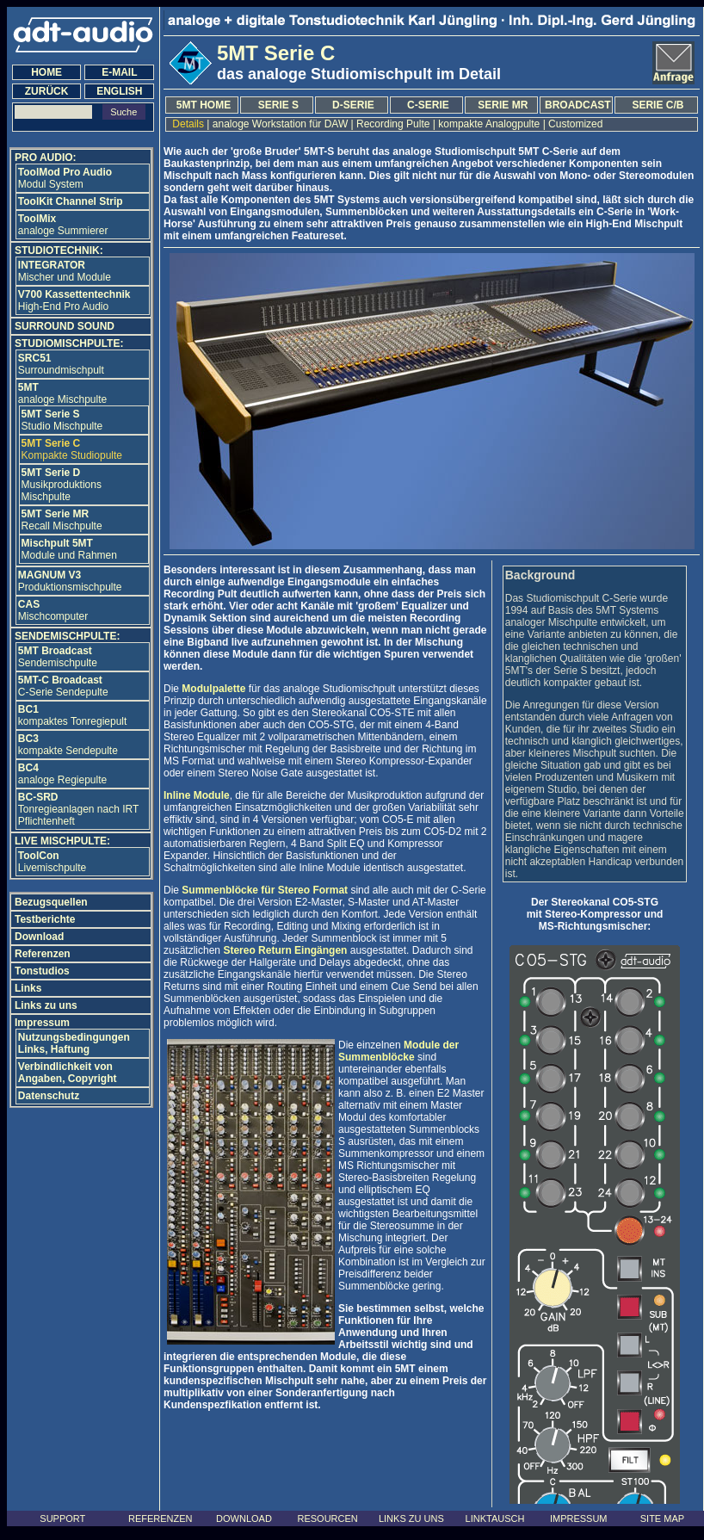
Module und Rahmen (69, 549)
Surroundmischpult (61, 364)
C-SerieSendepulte (63, 686)
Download (39, 937)
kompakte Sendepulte (68, 745)
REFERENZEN (160, 1518)
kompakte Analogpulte (489, 124)
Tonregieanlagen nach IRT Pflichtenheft (78, 809)
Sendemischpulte (57, 657)
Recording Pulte (393, 124)
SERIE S (278, 105)
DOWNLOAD (244, 1518)
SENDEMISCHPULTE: (67, 636)
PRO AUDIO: (46, 158)
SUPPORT (62, 1518)
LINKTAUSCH (495, 1518)
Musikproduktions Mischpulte (62, 485)
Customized (576, 124)
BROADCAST (578, 105)
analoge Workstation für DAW (279, 124)
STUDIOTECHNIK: (59, 250)
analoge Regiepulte (62, 774)
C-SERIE (428, 105)
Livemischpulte (52, 862)
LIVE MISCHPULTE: (62, 841)
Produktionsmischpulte (70, 581)
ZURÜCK (47, 91)
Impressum (42, 1023)
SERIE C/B (657, 105)
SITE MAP (662, 1518)
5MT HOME (203, 105)
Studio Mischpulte (62, 420)
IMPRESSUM (579, 1518)
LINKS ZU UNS (411, 1518)
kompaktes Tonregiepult (72, 715)
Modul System (65, 178)
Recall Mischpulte (62, 520)
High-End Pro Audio (74, 300)
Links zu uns (46, 1005)
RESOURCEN (328, 1518)
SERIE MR (503, 105)
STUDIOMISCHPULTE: (69, 343)
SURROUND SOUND (64, 326)
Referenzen (43, 954)
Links (28, 988)
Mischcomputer (53, 610)
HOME (46, 72)
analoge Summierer (63, 225)
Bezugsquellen (51, 902)
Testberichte (45, 919)
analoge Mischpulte (62, 393)
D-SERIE (353, 105)
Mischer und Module (64, 271)
